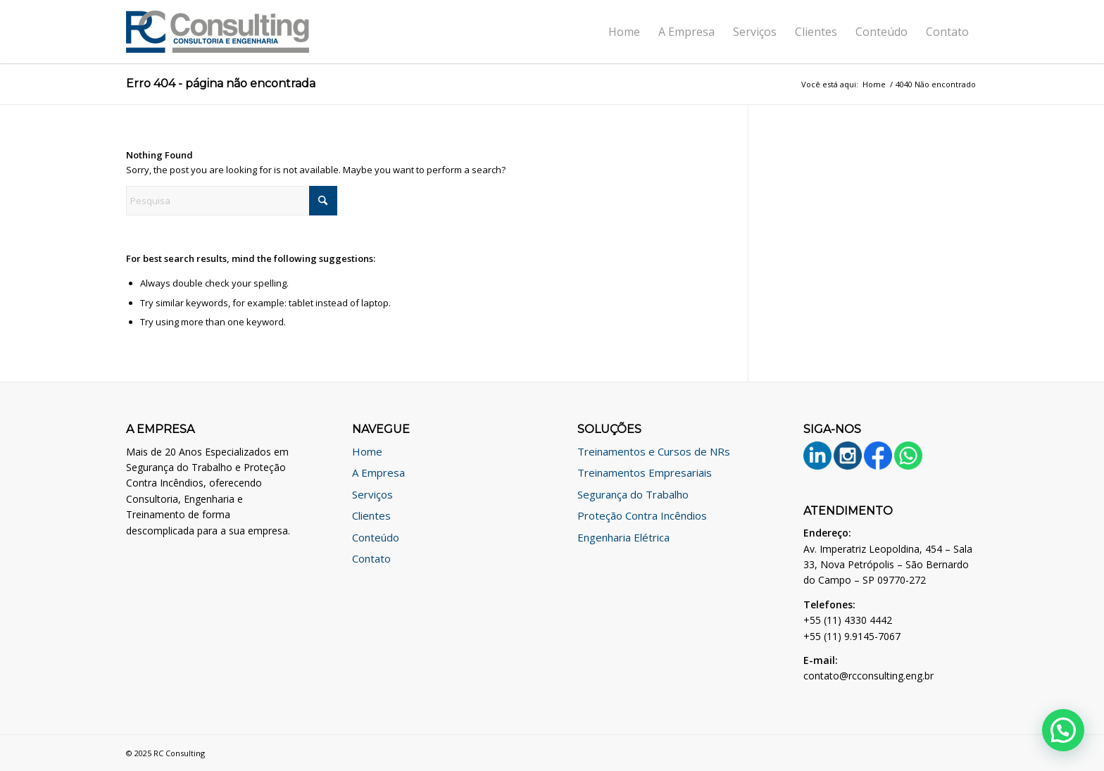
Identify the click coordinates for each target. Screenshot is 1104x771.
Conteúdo (375, 537)
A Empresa (378, 472)
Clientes (371, 515)
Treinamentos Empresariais (644, 472)
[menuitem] (624, 31)
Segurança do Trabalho (633, 494)
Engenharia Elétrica (623, 537)
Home (367, 451)
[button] (1063, 730)
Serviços (372, 494)
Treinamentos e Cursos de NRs (653, 451)
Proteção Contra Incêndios (642, 515)
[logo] (217, 31)
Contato (371, 558)
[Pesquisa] (231, 200)
